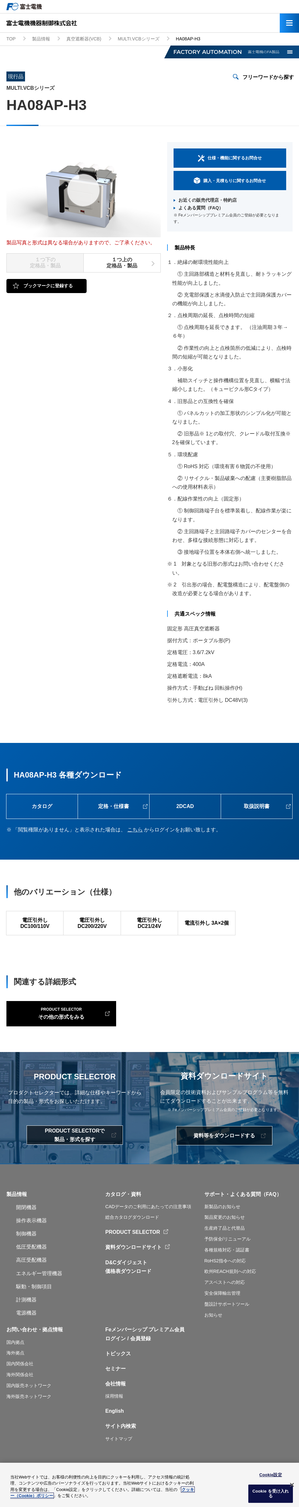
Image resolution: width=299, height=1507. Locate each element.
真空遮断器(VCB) (83, 38)
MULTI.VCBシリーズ (138, 38)
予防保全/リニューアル (227, 1252)
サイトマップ (118, 1451)
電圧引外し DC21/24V (149, 924)
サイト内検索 (120, 1439)
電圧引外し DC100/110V (35, 924)
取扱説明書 (256, 806)
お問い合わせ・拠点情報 (34, 1343)
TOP (11, 38)
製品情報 (41, 38)
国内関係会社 (19, 1377)
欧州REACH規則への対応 (230, 1284)
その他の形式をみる (53, 1025)
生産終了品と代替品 (224, 1241)
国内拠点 (15, 1355)
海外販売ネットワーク (28, 1409)
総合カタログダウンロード (132, 1230)
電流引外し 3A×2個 (206, 924)
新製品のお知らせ (222, 1219)
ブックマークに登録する (48, 285)
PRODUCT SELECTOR (132, 1245)
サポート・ (217, 1207)
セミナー (115, 1382)
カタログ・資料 (123, 1207)
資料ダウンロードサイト (133, 1260)
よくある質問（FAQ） (201, 207)
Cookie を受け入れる (270, 1494)
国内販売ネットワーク (28, 1398)
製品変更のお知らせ (224, 1230)
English (114, 1424)
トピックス (118, 1366)
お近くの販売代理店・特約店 (207, 200)
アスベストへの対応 (224, 1295)
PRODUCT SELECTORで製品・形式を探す (75, 1148)
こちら (135, 830)
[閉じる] (292, 1485)
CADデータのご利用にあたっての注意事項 (148, 1219)
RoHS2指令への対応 (225, 1273)
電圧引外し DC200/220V (92, 924)
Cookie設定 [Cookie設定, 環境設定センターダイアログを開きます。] (270, 1474)
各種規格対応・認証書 (226, 1263)
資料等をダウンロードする (224, 1149)
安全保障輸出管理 (222, 1306)
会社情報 (115, 1397)
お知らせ (213, 1328)
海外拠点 (15, 1366)
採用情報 (114, 1409)
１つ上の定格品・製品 (122, 262)
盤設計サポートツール (226, 1317)
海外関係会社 (19, 1388)
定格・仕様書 (113, 806)
